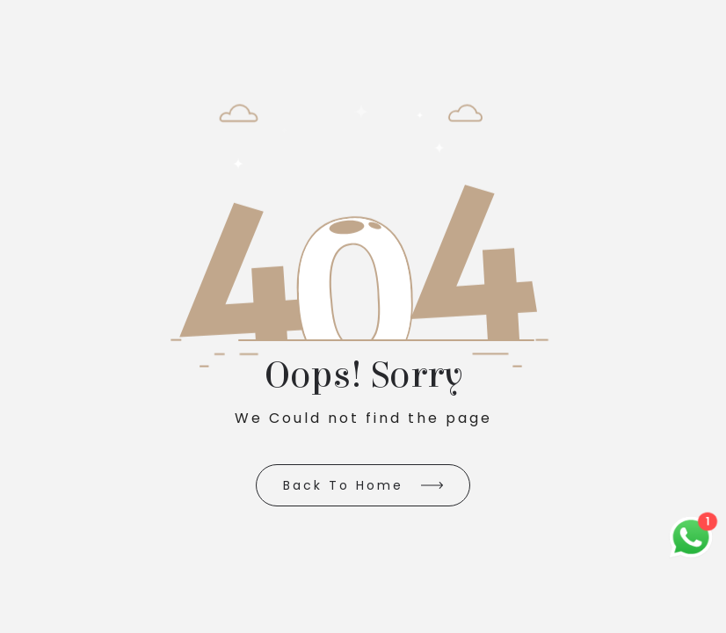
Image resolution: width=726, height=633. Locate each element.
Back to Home (343, 485)
